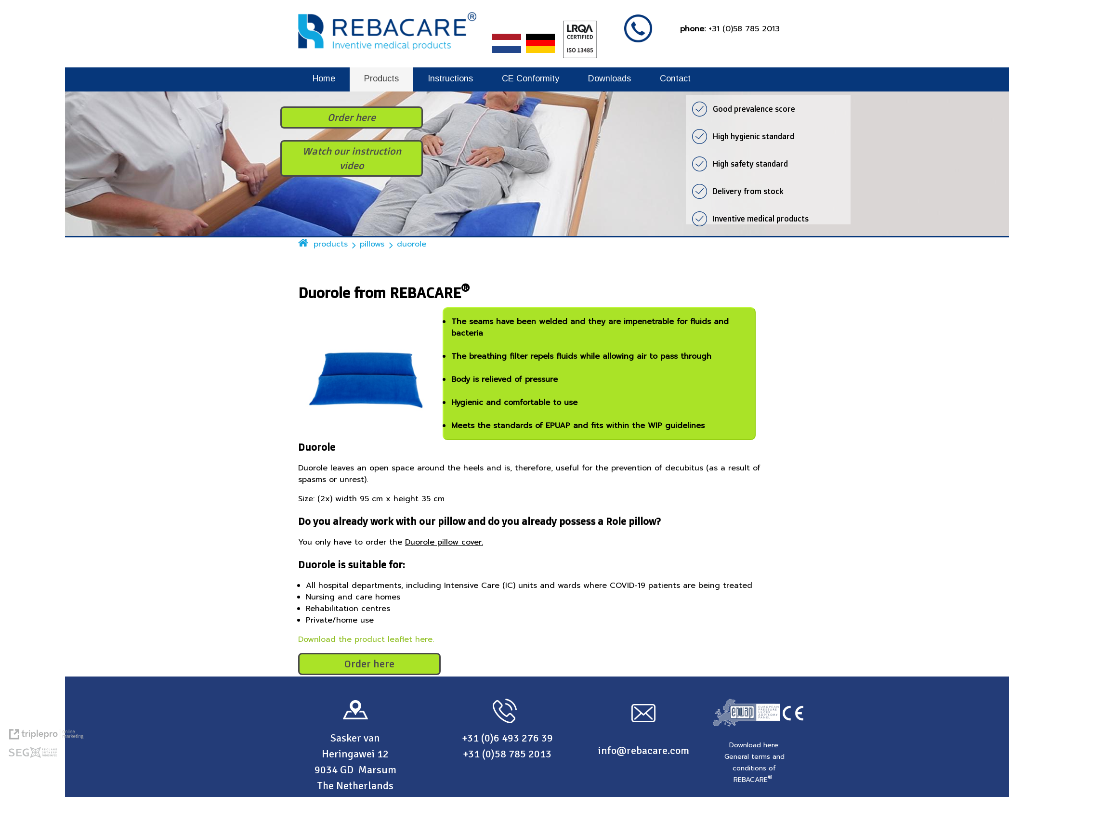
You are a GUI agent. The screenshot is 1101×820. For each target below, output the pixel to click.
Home (324, 78)
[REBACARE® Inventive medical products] (387, 47)
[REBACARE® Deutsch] (542, 56)
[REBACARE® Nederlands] (508, 56)
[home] (303, 243)
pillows (372, 244)
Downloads (609, 78)
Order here (369, 664)
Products (381, 78)
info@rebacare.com (643, 750)
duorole (411, 244)
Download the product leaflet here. (366, 639)
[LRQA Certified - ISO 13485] (578, 56)
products (331, 244)
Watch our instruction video (351, 158)
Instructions (450, 78)
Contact (675, 78)
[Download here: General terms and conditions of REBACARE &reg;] (754, 762)
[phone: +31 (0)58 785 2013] (730, 29)
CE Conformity (530, 78)
